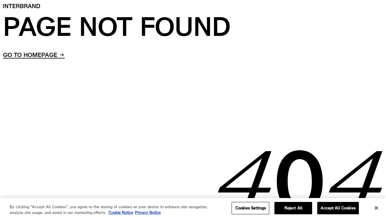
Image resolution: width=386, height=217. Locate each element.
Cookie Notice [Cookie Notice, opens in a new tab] (121, 214)
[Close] (376, 209)
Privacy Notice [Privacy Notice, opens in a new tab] (148, 214)
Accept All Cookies (338, 209)
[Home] (21, 6)
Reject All (293, 209)
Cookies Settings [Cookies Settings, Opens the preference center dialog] (251, 209)
